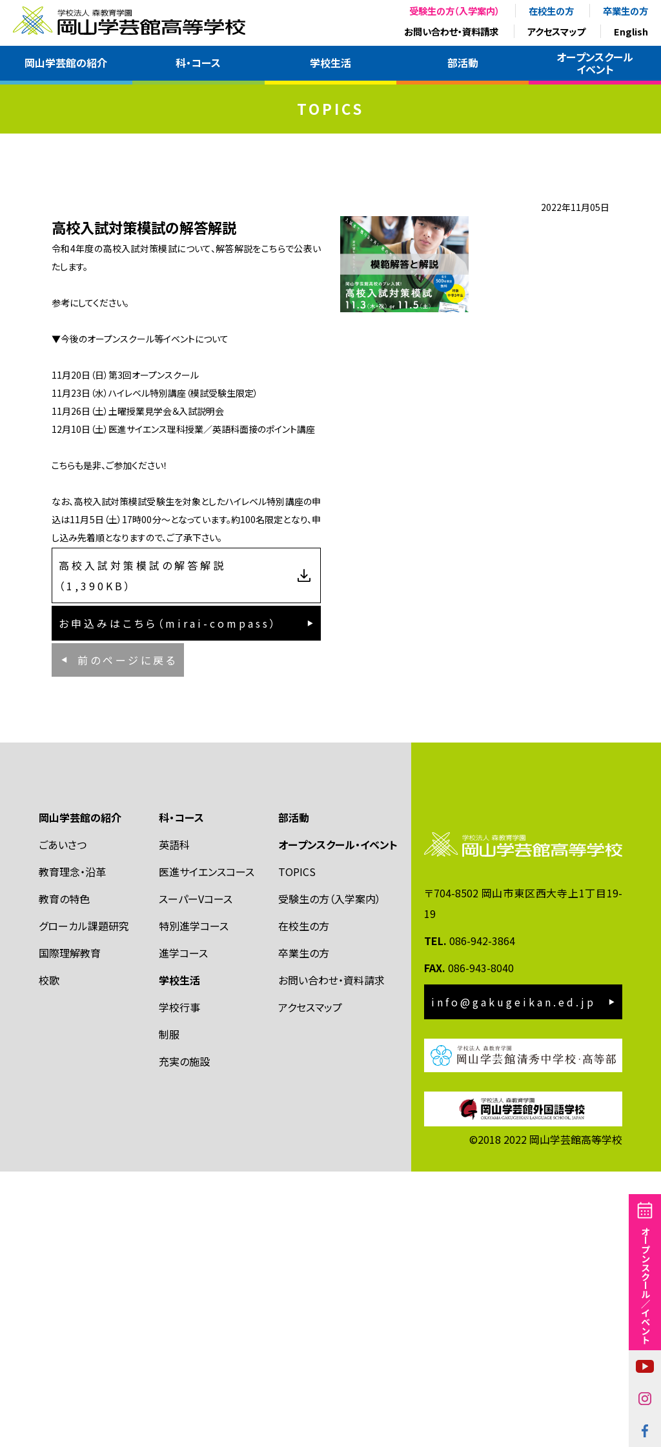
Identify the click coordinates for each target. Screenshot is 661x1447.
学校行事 (179, 1282)
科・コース (198, 62)
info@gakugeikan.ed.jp (513, 1276)
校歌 (49, 1255)
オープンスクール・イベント (338, 1120)
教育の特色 (64, 1174)
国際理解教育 (70, 1228)
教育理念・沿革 (72, 1147)
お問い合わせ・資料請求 (451, 31)
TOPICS (297, 1147)
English (631, 31)
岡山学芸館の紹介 (66, 62)
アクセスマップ (556, 31)
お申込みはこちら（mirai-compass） (168, 860)
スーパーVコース (195, 1174)
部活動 (462, 62)
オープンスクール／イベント (645, 1285)
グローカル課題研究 (84, 1201)
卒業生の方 (625, 10)
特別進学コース (194, 1201)
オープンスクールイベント (594, 63)
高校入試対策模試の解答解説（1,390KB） (142, 793)
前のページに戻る (127, 916)
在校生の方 (551, 10)
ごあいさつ (62, 1120)
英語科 (174, 1120)
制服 (169, 1309)
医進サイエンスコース (206, 1147)
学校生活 (330, 62)
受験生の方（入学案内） (454, 10)
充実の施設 (184, 1336)
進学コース (183, 1228)
